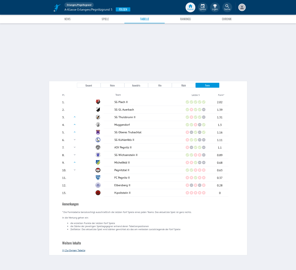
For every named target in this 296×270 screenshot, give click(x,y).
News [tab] (67, 19)
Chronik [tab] (227, 19)
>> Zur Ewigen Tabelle (73, 250)
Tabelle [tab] (144, 19)
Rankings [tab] (185, 19)
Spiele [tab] (105, 19)
